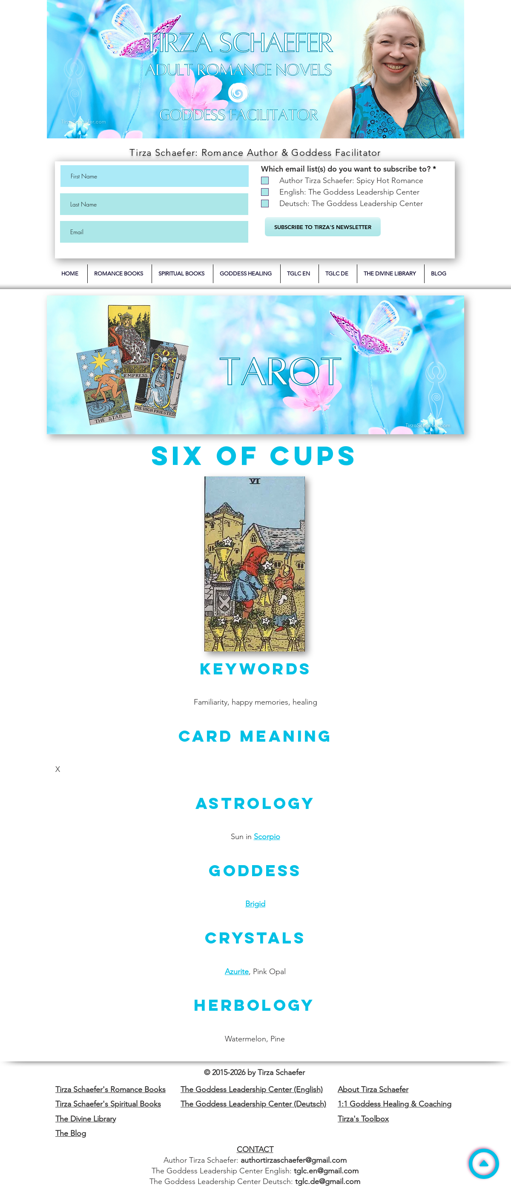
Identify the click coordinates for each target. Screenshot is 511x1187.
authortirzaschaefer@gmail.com (294, 1160)
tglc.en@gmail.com (326, 1171)
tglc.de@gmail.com (327, 1181)
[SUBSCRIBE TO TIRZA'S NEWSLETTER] (323, 227)
